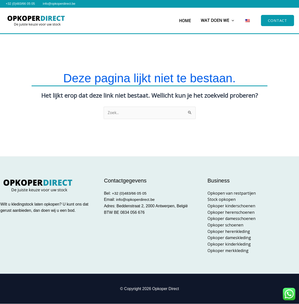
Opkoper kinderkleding (229, 244)
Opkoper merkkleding (228, 250)
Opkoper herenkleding (229, 231)
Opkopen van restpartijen (232, 193)
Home (190, 20)
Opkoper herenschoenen (231, 212)
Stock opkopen (222, 199)
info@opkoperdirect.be (59, 3)
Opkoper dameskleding (229, 238)
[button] (234, 20)
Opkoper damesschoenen (232, 218)
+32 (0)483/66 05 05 (20, 3)
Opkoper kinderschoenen (231, 206)
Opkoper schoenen (225, 225)
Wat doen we (220, 20)
